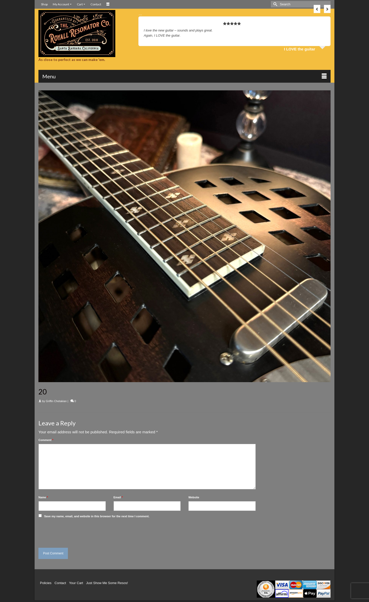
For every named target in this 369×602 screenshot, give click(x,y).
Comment (45, 440)
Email (118, 497)
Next (327, 9)
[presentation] (73, 532)
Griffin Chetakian (56, 401)
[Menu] (184, 76)
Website (193, 497)
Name (43, 497)
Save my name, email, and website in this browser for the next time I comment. (96, 516)
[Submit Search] (275, 4)
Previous (317, 9)
